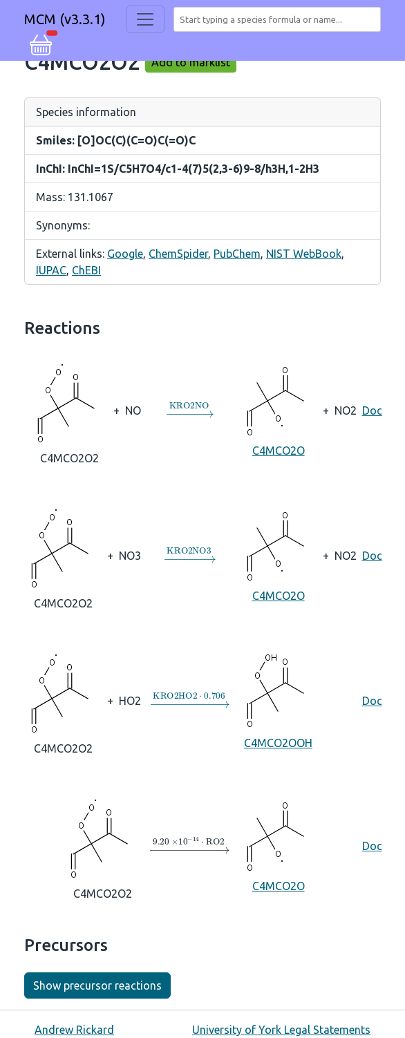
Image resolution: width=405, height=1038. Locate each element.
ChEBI (86, 270)
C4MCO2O (278, 410)
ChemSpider (178, 253)
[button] (41, 43)
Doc (372, 410)
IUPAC (51, 270)
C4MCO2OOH (278, 699)
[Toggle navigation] (145, 19)
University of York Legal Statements (281, 1029)
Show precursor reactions (97, 985)
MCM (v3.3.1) (65, 19)
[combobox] (280, 19)
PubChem (237, 253)
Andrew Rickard (74, 1029)
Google (125, 253)
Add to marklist (190, 62)
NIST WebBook (303, 253)
